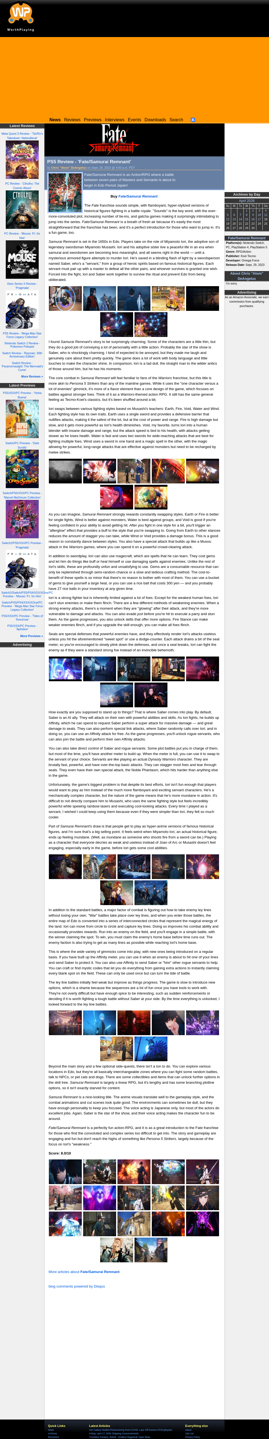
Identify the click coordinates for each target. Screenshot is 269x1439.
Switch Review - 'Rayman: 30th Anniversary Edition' (22, 354)
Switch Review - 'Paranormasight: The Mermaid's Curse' (22, 366)
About (188, 1430)
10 (259, 214)
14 (240, 219)
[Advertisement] (134, 75)
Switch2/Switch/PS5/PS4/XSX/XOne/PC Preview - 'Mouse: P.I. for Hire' (27, 594)
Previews (93, 119)
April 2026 (247, 201)
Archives (52, 1433)
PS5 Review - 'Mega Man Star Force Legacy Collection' (22, 335)
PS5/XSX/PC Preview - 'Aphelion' (22, 627)
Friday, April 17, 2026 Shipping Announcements (114, 1433)
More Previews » (31, 636)
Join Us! (189, 1433)
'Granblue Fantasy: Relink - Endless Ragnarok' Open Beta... (120, 1437)
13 (234, 219)
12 (227, 219)
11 (265, 214)
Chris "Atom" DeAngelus (69, 167)
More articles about (84, 1272)
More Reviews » (32, 376)
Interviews (114, 119)
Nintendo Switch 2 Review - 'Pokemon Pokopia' (22, 345)
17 (259, 219)
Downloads (155, 119)
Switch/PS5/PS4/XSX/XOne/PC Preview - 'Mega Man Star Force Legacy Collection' (22, 606)
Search (176, 119)
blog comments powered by (77, 1286)
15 (246, 219)
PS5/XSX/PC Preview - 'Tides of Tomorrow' (22, 617)
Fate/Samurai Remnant (246, 238)
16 (253, 219)
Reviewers (53, 1437)
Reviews (72, 119)
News (51, 1430)
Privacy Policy (192, 1437)
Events (134, 119)
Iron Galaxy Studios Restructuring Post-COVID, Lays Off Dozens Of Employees (130, 1430)
